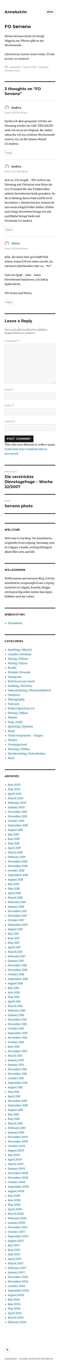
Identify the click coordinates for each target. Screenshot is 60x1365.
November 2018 (17, 866)
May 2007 (14, 1254)
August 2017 (15, 929)
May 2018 (14, 888)
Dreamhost (15, 623)
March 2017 (15, 951)
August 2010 (15, 1109)
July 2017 (13, 933)
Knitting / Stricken (20, 685)
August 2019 (15, 829)
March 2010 (15, 1123)
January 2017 (16, 960)
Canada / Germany (19, 654)
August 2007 (16, 1240)
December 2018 (17, 861)
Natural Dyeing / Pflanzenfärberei (29, 690)
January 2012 (16, 1064)
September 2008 (18, 1186)
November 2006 (18, 1281)
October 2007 (16, 1231)
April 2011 (14, 1096)
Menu (50, 11)
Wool (17, 70)
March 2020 (15, 798)
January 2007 (16, 1272)
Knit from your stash (21, 681)
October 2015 (16, 1028)
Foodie (12, 667)
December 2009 (18, 1137)
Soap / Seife (15, 722)
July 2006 (14, 1299)
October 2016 (16, 974)
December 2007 (18, 1227)
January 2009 (16, 1168)
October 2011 (16, 1078)
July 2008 (14, 1195)
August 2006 (16, 1295)
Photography (16, 699)
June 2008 (14, 1200)
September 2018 (18, 875)
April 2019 (14, 848)
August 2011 (15, 1087)
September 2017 (18, 924)
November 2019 (17, 816)
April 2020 (15, 793)
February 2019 (16, 857)
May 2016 (14, 997)
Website (10, 421)
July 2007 (14, 1245)
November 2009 (18, 1141)
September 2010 (18, 1105)
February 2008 (17, 1218)
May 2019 (14, 843)
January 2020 (16, 807)
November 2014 (17, 1037)
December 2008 (18, 1173)
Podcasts (13, 703)
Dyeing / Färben (18, 658)
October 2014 (16, 1042)
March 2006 (16, 1317)
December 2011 (17, 1069)
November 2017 (17, 915)
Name (9, 389)
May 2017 (13, 942)
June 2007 (14, 1249)
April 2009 (15, 1159)
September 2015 (18, 1033)
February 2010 (17, 1128)
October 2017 (16, 920)
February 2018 (17, 902)
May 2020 (14, 789)
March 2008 (16, 1213)
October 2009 (16, 1146)
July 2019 (13, 834)
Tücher (12, 740)
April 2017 (14, 947)
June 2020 (14, 784)
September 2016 (18, 978)
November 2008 (18, 1177)
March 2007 (15, 1263)
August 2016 (15, 983)
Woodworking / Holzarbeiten (26, 753)
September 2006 (18, 1290)
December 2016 (17, 965)
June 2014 (14, 1046)
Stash (11, 731)
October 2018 (16, 870)
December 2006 (18, 1277)
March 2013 (15, 1055)
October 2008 (16, 1182)
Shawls (12, 717)
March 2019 (15, 852)
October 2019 (16, 820)
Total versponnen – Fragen (25, 735)
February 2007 (17, 1268)
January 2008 (16, 1222)
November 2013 (17, 1051)
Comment (12, 341)
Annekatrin (16, 12)
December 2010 (17, 1100)
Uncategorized (17, 744)
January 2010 (16, 1132)
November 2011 (17, 1073)
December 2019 (17, 811)
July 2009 (14, 1155)
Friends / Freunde (19, 672)
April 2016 (14, 1001)
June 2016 (14, 992)
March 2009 (16, 1164)
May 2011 (13, 1091)
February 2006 (17, 1322)
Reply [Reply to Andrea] (9, 152)
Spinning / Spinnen (20, 726)
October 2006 (16, 1286)
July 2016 (13, 988)
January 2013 (16, 1060)
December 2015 (17, 1019)
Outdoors (14, 694)
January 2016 (16, 1015)
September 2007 (18, 1236)
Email (9, 405)
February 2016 (16, 1010)
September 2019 (18, 825)
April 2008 (15, 1209)
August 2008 (16, 1191)
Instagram (14, 676)
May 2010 (14, 1118)
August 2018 (15, 879)
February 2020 (17, 802)
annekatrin (15, 67)
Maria (15, 243)
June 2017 (14, 938)
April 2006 (15, 1313)
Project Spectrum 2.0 (21, 708)
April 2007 (15, 1258)
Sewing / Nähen (18, 713)
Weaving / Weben (19, 749)
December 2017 (17, 911)
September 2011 (17, 1082)
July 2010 (13, 1114)
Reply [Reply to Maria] (9, 302)
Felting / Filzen (17, 663)
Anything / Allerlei (20, 649)
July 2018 (13, 884)
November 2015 (17, 1024)
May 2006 (14, 1308)
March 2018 (15, 897)
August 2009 (16, 1150)
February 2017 (16, 956)
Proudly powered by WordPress (36, 1358)
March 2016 (15, 1006)
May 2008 (14, 1204)
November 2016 (17, 969)
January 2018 (16, 906)
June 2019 (14, 838)
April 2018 (14, 893)
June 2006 (14, 1304)
